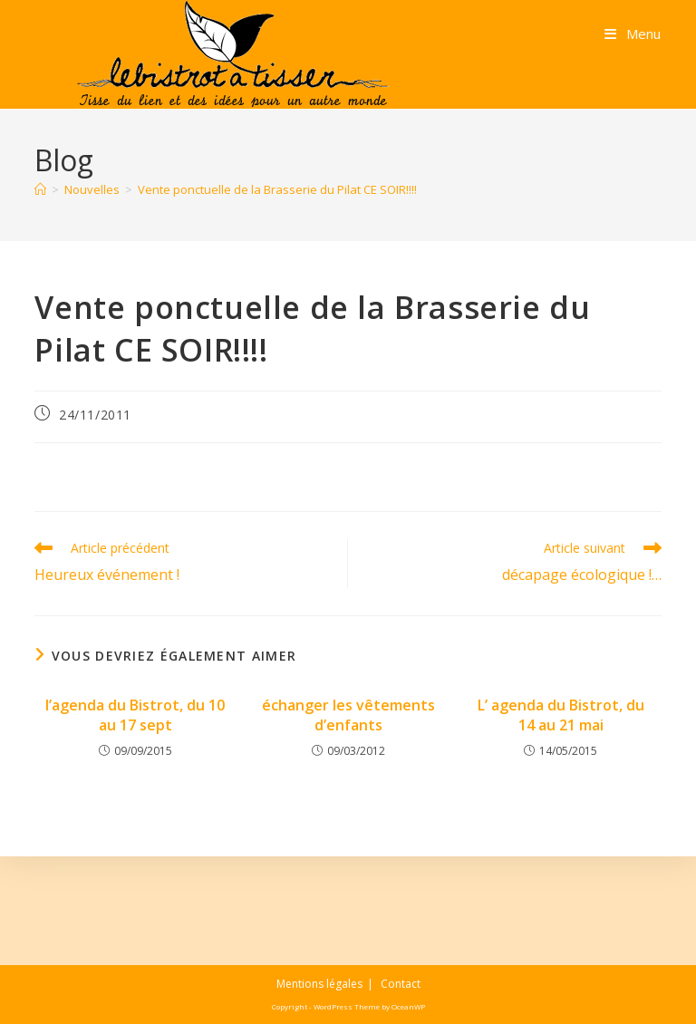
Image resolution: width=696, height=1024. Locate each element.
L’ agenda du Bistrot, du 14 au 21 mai (561, 715)
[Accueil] (40, 189)
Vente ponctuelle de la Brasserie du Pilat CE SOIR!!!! (277, 189)
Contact (400, 983)
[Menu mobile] (632, 33)
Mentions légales (319, 983)
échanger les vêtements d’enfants (348, 715)
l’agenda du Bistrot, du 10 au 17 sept (135, 715)
